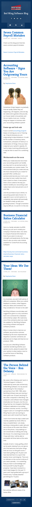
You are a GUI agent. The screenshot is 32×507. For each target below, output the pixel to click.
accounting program (19, 131)
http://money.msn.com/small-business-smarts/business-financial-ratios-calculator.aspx (15, 254)
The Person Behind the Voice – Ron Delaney (15, 368)
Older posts (16, 503)
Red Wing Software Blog (16, 9)
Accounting (21, 77)
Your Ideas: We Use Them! (16, 267)
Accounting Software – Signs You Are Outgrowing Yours (15, 69)
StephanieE (14, 38)
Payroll (20, 38)
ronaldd (13, 374)
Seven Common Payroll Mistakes (14, 33)
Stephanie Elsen (10, 83)
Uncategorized (22, 271)
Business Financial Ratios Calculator (15, 216)
